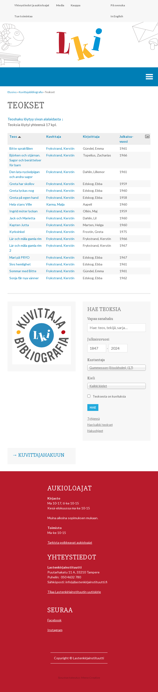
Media (60, 5)
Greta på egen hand (24, 197)
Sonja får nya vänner (24, 278)
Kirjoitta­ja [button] (91, 136)
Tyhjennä (93, 418)
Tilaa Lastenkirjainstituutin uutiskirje (74, 592)
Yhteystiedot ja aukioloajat (31, 5)
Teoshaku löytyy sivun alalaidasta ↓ (35, 119)
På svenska (118, 5)
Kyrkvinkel (17, 232)
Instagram (54, 630)
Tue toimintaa (23, 16)
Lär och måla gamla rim (25, 239)
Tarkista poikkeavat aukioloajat (69, 542)
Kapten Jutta (19, 225)
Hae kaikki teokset (100, 425)
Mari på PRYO (19, 257)
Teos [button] (13, 136)
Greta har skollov (21, 184)
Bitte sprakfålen (21, 148)
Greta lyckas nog (21, 190)
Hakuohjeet (95, 431)
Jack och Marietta (22, 218)
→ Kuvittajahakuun (38, 455)
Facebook (54, 620)
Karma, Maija (55, 204)
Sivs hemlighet (20, 264)
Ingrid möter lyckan (23, 211)
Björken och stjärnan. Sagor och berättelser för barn (25, 160)
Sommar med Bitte (22, 271)
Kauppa (75, 5)
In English (117, 16)
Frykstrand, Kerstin (60, 148)
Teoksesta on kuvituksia (109, 396)
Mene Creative (90, 677)
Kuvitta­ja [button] (53, 136)
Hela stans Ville (20, 204)
